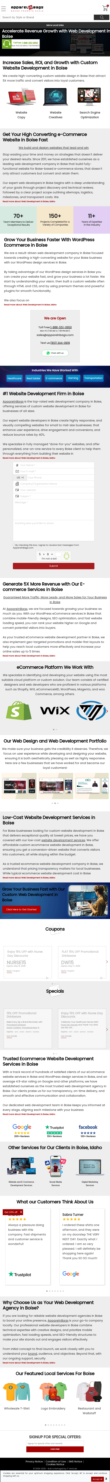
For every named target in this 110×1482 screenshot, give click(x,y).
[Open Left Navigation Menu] (3, 9)
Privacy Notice (34, 1461)
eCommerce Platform (40, 667)
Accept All (97, 1479)
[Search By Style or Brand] (47, 17)
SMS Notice (75, 1461)
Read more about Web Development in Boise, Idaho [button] (29, 201)
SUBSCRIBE (55, 1449)
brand (32, 1354)
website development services (63, 840)
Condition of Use (56, 1461)
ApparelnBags (13, 401)
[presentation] (106, 716)
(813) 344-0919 (60, 342)
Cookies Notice (55, 1464)
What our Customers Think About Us (55, 1202)
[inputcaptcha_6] (58, 554)
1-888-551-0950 (30, 43)
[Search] (101, 17)
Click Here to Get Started (21, 909)
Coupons (55, 929)
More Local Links (55, 25)
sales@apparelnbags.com (55, 335)
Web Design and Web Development (50, 741)
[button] (53, 729)
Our (8, 741)
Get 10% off (10, 1212)
